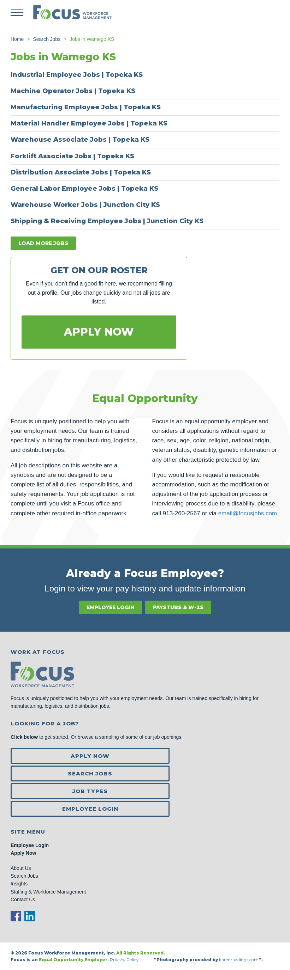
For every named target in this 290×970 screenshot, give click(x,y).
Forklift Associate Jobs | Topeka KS (72, 156)
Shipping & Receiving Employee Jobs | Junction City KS (107, 221)
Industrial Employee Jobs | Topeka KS (77, 75)
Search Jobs (90, 773)
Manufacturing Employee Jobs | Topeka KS (86, 107)
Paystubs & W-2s (178, 607)
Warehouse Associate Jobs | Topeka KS (80, 139)
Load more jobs (43, 243)
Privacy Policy (125, 959)
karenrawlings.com (239, 959)
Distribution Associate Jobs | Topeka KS (81, 172)
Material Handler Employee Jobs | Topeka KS (89, 123)
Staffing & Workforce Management (48, 892)
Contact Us (23, 899)
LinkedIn (29, 916)
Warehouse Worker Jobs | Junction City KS (85, 205)
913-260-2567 (181, 513)
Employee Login (110, 607)
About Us (21, 868)
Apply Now (99, 331)
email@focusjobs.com (247, 513)
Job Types (90, 791)
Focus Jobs (72, 12)
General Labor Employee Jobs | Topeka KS (84, 188)
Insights (19, 883)
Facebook (16, 916)
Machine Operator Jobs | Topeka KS (73, 91)
